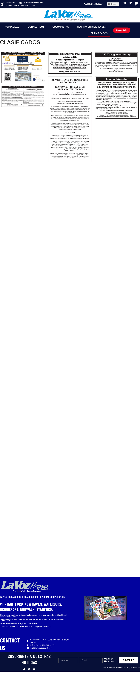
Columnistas (62, 27)
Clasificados (99, 33)
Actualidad (13, 27)
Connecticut (37, 27)
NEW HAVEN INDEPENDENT (92, 27)
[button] (105, 608)
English (109, 659)
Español (110, 661)
